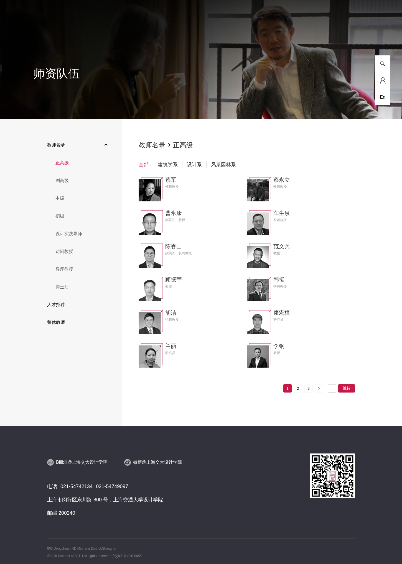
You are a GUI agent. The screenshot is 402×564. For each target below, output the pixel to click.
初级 (59, 216)
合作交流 (264, 36)
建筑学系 (168, 164)
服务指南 (360, 36)
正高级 (62, 162)
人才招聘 (56, 304)
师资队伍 (169, 36)
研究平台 (137, 36)
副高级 (62, 180)
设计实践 (233, 36)
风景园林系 (223, 164)
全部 (144, 164)
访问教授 (64, 251)
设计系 (194, 164)
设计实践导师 (68, 233)
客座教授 (64, 269)
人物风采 (201, 36)
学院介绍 (41, 36)
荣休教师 (56, 322)
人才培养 (105, 36)
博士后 (62, 286)
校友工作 (328, 36)
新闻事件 (73, 36)
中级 (59, 198)
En (382, 97)
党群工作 (296, 36)
